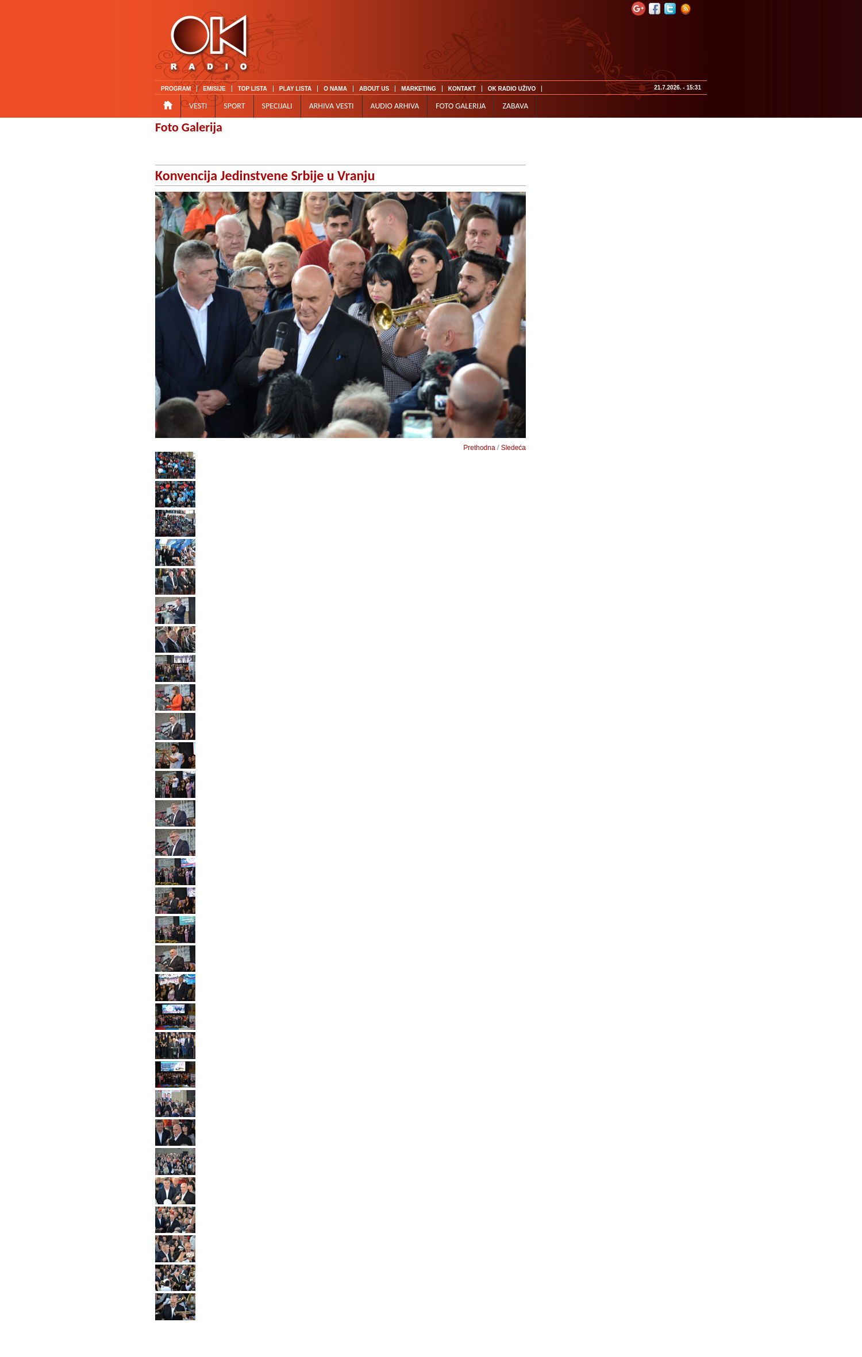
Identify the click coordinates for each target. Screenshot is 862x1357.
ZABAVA (515, 106)
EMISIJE (214, 89)
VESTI (198, 106)
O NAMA (335, 89)
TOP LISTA (252, 89)
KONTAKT (462, 89)
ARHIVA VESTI (331, 106)
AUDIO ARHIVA (395, 106)
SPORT (234, 106)
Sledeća (513, 448)
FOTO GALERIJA (461, 106)
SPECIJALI (277, 106)
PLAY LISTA (295, 89)
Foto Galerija (188, 127)
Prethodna (479, 448)
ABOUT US (374, 89)
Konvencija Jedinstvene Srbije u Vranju (265, 175)
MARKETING (418, 89)
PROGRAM (176, 89)
